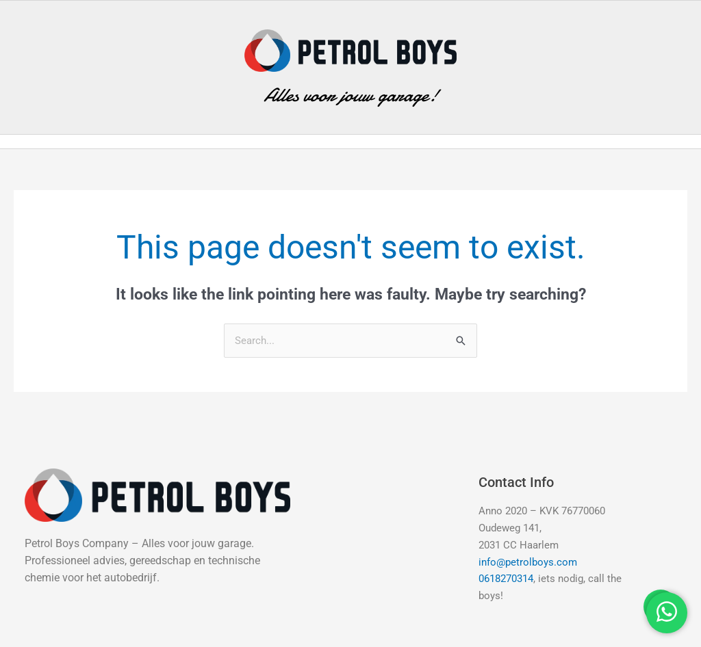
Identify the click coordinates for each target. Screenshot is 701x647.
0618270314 (506, 578)
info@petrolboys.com (528, 562)
